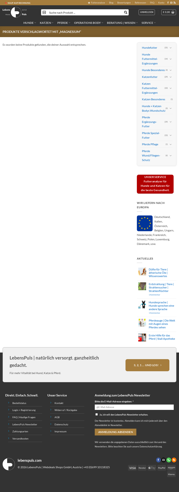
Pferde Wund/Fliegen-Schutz (151, 155)
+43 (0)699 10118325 (96, 467)
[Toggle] (171, 47)
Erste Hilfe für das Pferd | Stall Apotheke (162, 337)
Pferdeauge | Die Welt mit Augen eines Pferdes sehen (162, 324)
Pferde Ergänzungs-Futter (149, 122)
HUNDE (29, 23)
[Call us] (168, 460)
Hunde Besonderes (153, 70)
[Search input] (85, 12)
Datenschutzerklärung (150, 446)
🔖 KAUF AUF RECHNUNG (17, 2)
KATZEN (46, 23)
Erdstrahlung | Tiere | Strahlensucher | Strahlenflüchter (161, 287)
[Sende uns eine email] (171, 3)
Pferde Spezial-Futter (151, 135)
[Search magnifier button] (126, 12)
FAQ (152, 2)
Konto (161, 2)
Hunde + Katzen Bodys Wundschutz (153, 108)
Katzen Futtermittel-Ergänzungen (150, 88)
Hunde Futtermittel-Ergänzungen (150, 59)
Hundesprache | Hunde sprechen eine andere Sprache (161, 305)
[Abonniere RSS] (175, 3)
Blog (111, 2)
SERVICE (149, 23)
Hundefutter (149, 47)
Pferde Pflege (150, 144)
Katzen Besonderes (153, 99)
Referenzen (140, 2)
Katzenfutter (149, 76)
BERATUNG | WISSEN (122, 23)
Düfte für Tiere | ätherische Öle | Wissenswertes (158, 272)
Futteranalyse (96, 2)
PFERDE (63, 23)
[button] (168, 12)
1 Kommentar (161, 295)
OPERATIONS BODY (88, 23)
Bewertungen (124, 2)
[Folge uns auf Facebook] (168, 3)
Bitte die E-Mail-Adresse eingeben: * (114, 401)
